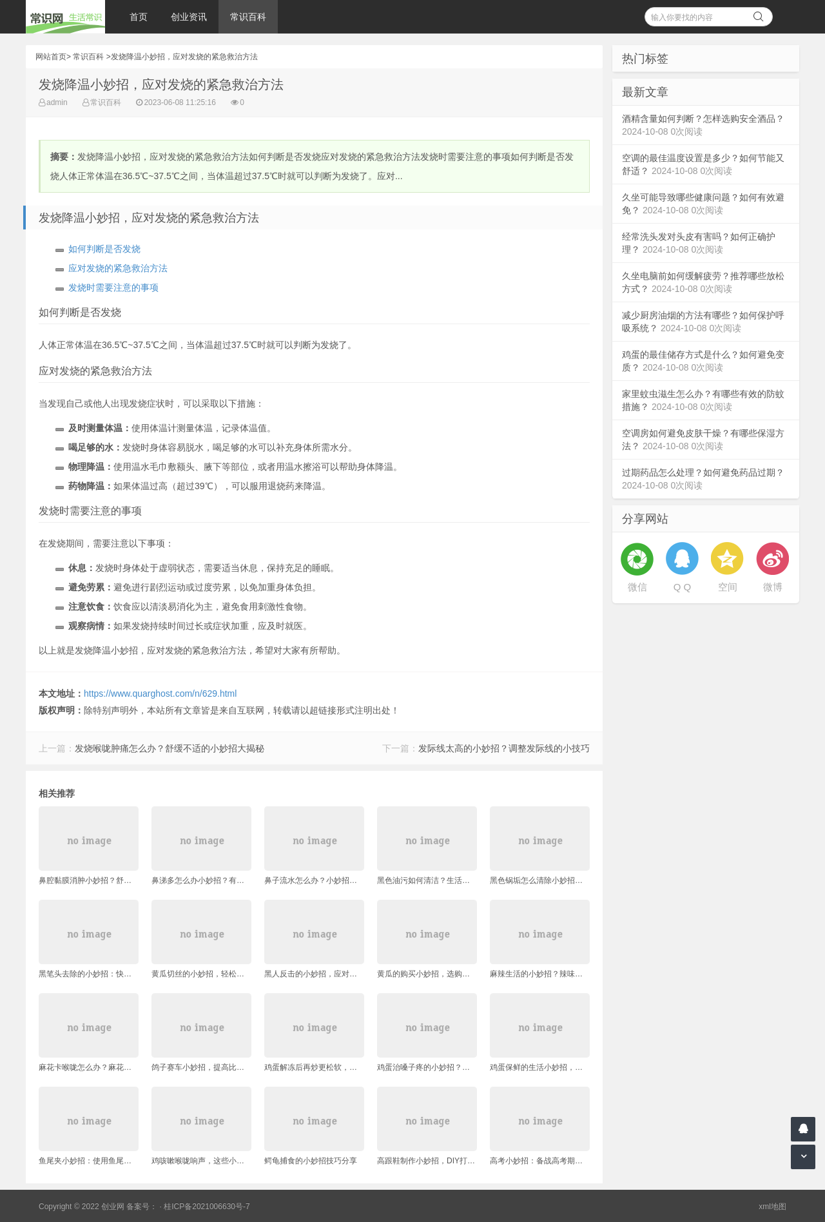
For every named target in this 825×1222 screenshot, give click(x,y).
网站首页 (50, 56)
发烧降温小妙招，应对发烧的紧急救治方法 (184, 56)
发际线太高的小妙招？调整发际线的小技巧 (504, 748)
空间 (727, 586)
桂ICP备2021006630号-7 (206, 1206)
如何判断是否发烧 (104, 249)
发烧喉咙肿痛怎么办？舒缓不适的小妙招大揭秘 (169, 748)
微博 (772, 586)
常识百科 (248, 17)
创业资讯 (189, 17)
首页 (139, 17)
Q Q (683, 586)
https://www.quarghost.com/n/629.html (160, 693)
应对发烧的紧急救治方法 (118, 268)
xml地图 (772, 1206)
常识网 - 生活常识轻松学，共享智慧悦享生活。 (65, 17)
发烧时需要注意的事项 (113, 287)
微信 (637, 586)
